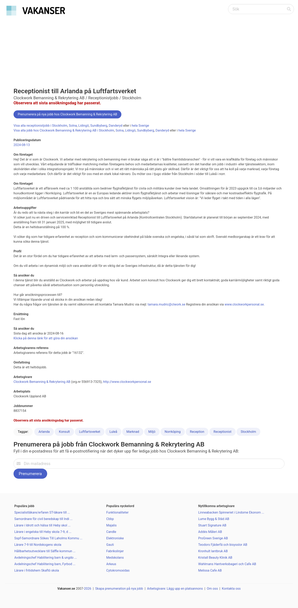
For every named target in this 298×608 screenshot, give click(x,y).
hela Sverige (140, 125)
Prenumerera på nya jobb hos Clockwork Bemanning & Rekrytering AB (67, 114)
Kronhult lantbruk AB (213, 551)
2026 (87, 588)
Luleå (113, 432)
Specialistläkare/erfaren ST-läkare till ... (42, 512)
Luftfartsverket (89, 432)
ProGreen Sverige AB (213, 538)
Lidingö (83, 125)
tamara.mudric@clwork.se (166, 304)
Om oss (212, 588)
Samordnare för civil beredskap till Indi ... (43, 519)
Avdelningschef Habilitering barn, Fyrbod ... (44, 564)
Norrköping (173, 432)
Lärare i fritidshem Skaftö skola (36, 570)
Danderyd (115, 125)
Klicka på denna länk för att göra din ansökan (46, 338)
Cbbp (110, 519)
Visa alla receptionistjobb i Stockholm (40, 125)
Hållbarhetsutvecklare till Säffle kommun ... (45, 551)
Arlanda (44, 432)
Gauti (110, 545)
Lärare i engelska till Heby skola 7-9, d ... (42, 532)
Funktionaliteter (117, 512)
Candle (111, 532)
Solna (73, 125)
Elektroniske (115, 538)
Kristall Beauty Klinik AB (215, 557)
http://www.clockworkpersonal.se (127, 382)
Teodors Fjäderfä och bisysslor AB (222, 545)
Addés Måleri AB (210, 532)
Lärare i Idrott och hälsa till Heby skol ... (42, 525)
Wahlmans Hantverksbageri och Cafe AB (227, 564)
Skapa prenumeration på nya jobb (119, 588)
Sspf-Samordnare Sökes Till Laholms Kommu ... (48, 538)
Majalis (111, 525)
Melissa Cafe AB (210, 570)
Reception (197, 432)
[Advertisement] (149, 47)
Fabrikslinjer (115, 551)
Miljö (151, 432)
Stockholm (248, 432)
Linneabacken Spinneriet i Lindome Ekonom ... (231, 512)
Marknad (132, 432)
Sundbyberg (98, 125)
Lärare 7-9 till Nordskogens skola (37, 545)
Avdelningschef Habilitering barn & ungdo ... (45, 557)
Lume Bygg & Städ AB (213, 519)
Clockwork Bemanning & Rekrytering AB (42, 382)
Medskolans (115, 557)
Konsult (64, 432)
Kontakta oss (231, 588)
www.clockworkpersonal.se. (245, 304)
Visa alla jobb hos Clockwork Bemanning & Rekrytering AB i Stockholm (64, 130)
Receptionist (222, 432)
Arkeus (111, 564)
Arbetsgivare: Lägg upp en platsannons (175, 588)
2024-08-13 (22, 145)
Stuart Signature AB (212, 525)
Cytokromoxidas (118, 570)
